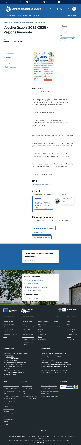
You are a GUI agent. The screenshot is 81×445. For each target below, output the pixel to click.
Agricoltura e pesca (27, 322)
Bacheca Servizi (7, 404)
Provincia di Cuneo (27, 388)
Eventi (68, 322)
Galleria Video (70, 332)
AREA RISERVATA (39, 442)
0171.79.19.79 (10, 357)
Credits (5, 416)
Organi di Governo (8, 322)
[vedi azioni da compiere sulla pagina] (64, 28)
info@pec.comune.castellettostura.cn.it (17, 363)
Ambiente (25, 324)
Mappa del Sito (7, 424)
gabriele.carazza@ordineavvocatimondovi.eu (55, 372)
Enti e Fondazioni (7, 332)
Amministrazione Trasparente (11, 386)
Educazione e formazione (29, 339)
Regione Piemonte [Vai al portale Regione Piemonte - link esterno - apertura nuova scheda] (9, 2)
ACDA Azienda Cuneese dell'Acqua (50, 386)
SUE (23, 391)
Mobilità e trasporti (43, 324)
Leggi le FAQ (6, 394)
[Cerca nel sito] (74, 9)
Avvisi (55, 324)
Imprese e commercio (43, 322)
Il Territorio (69, 327)
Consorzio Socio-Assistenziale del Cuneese (52, 391)
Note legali (6, 411)
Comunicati (57, 327)
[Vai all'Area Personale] (66, 2)
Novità (10, 22)
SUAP (23, 394)
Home (5, 22)
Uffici (4, 327)
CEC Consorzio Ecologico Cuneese (50, 388)
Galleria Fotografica (72, 329)
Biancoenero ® (47, 440)
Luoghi (68, 324)
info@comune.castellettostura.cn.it (43, 209)
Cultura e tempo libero (28, 337)
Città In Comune (38, 438)
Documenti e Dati (8, 329)
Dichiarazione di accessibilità (10, 388)
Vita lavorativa (42, 339)
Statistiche (6, 422)
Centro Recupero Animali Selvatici (50, 396)
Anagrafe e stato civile (28, 327)
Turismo (40, 337)
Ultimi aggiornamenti (8, 419)
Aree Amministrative (8, 324)
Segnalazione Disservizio (9, 399)
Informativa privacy (8, 409)
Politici (5, 337)
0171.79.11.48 (45, 205)
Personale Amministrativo (10, 334)
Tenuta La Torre (45, 394)
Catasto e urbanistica (28, 334)
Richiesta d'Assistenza (9, 401)
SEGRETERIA (38, 199)
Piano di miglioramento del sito (11, 391)
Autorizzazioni (26, 332)
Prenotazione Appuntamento (11, 396)
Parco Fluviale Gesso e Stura (29, 396)
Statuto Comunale (8, 406)
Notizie (16, 22)
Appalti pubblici (26, 329)
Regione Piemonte (27, 386)
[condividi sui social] (64, 26)
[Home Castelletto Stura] (24, 9)
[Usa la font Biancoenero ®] (33, 2)
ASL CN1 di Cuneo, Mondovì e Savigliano (33, 399)
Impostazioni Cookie (8, 414)
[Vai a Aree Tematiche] (49, 2)
